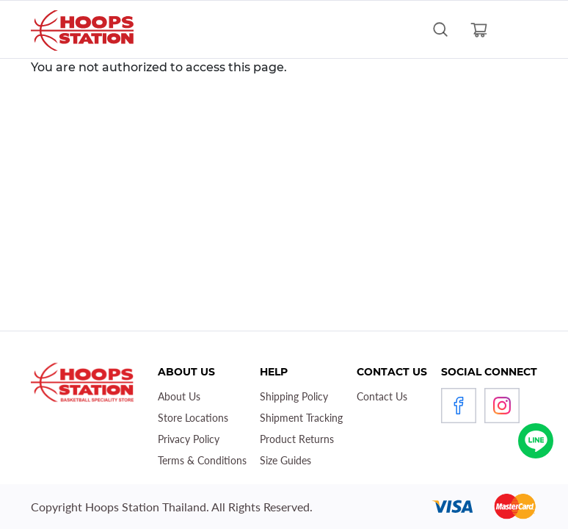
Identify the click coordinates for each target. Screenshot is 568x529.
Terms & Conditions (202, 460)
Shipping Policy (294, 396)
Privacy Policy (188, 439)
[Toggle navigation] (517, 29)
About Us (179, 396)
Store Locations (193, 417)
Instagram (502, 405)
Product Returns (297, 439)
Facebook (458, 405)
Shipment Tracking (301, 417)
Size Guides (285, 460)
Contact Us (382, 396)
